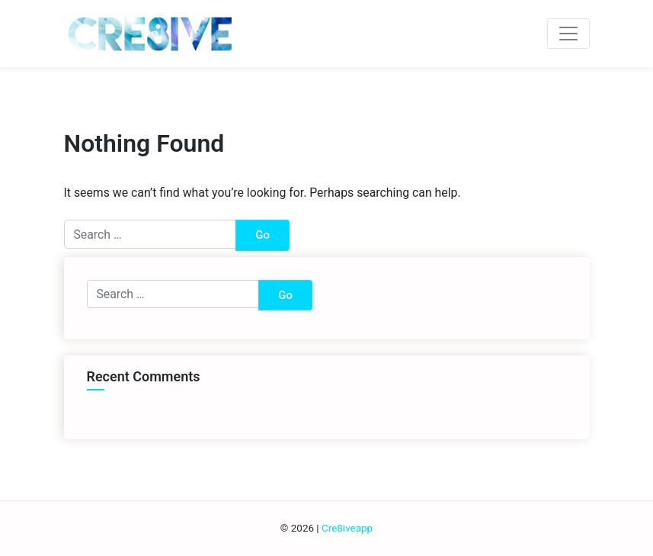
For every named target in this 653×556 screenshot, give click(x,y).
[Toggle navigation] (568, 33)
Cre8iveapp (347, 528)
